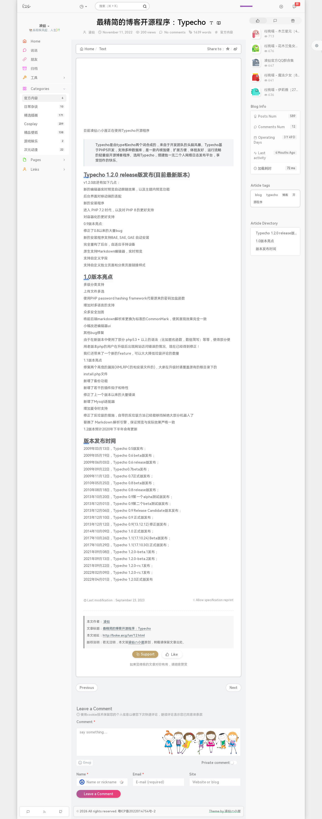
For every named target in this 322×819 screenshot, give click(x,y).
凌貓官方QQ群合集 (279, 60)
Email (138, 774)
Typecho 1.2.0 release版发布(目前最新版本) (276, 233)
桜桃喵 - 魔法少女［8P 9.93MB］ (290, 75)
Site (192, 774)
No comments (175, 32)
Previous (87, 688)
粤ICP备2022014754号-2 (137, 811)
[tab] (257, 20)
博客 (285, 195)
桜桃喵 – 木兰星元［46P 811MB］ (290, 31)
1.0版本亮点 (265, 241)
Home (87, 49)
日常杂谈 (44, 107)
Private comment (216, 763)
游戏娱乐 (44, 141)
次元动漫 (44, 150)
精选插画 (44, 115)
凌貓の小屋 (136, 642)
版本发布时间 (266, 249)
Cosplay (44, 124)
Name (82, 774)
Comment (85, 722)
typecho (272, 195)
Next (233, 688)
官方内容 (44, 98)
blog (258, 195)
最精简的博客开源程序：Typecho (127, 628)
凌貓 (91, 32)
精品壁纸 (44, 133)
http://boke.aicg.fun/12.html (124, 635)
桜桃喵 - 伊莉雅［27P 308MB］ (288, 90)
